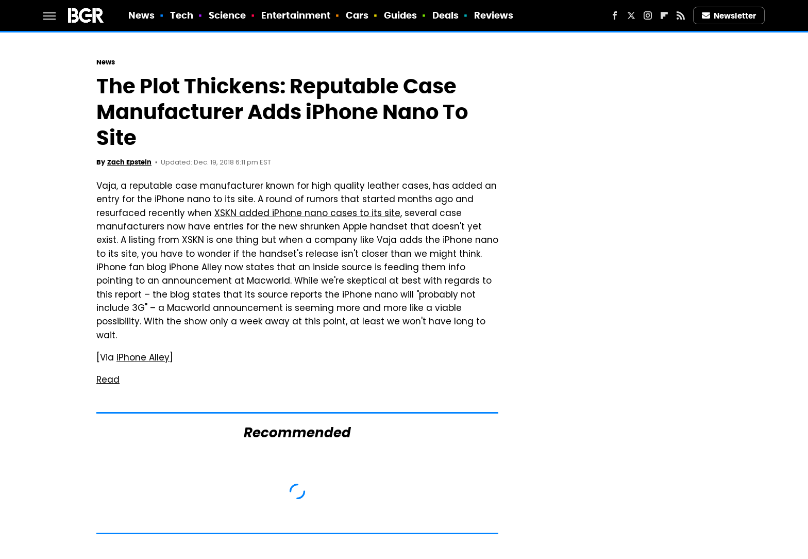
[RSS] (681, 15)
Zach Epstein (129, 162)
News (141, 15)
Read (108, 380)
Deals (445, 15)
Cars (357, 15)
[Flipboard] (664, 15)
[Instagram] (648, 15)
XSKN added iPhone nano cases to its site (307, 214)
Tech (181, 15)
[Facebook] (615, 15)
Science (227, 15)
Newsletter (729, 16)
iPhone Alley (143, 358)
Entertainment (295, 15)
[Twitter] (631, 15)
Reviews (494, 15)
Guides (400, 15)
